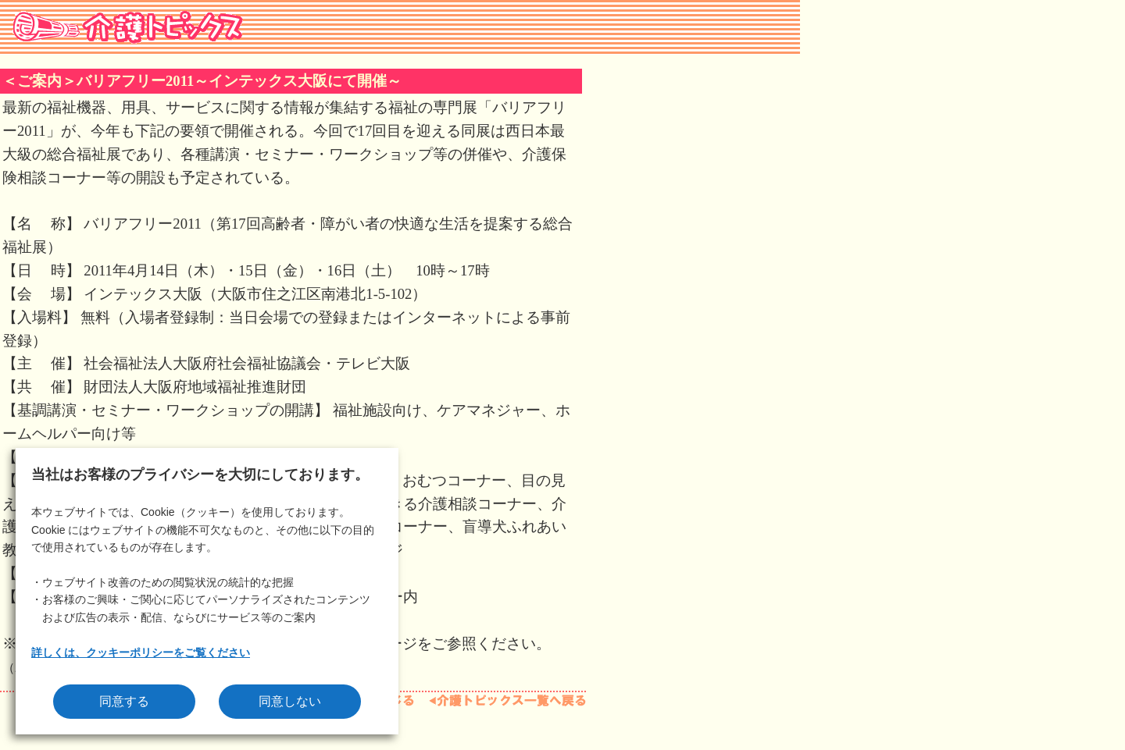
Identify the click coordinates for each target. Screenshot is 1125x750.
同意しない (290, 701)
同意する (124, 701)
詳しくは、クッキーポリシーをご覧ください (140, 652)
